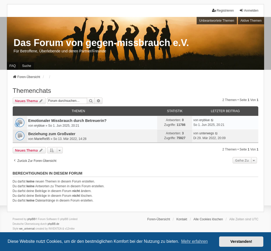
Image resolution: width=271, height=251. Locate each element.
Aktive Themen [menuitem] (251, 20)
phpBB (31, 219)
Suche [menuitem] (26, 66)
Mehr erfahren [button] (194, 241)
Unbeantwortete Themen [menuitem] (216, 20)
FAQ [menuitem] (13, 66)
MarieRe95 (42, 139)
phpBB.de (53, 223)
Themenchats (32, 90)
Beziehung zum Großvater (51, 134)
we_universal (27, 228)
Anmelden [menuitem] (248, 10)
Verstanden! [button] (241, 241)
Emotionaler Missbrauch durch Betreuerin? (67, 120)
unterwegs (206, 133)
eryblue (39, 125)
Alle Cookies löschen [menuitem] (208, 219)
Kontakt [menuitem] (181, 219)
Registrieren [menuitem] (223, 10)
